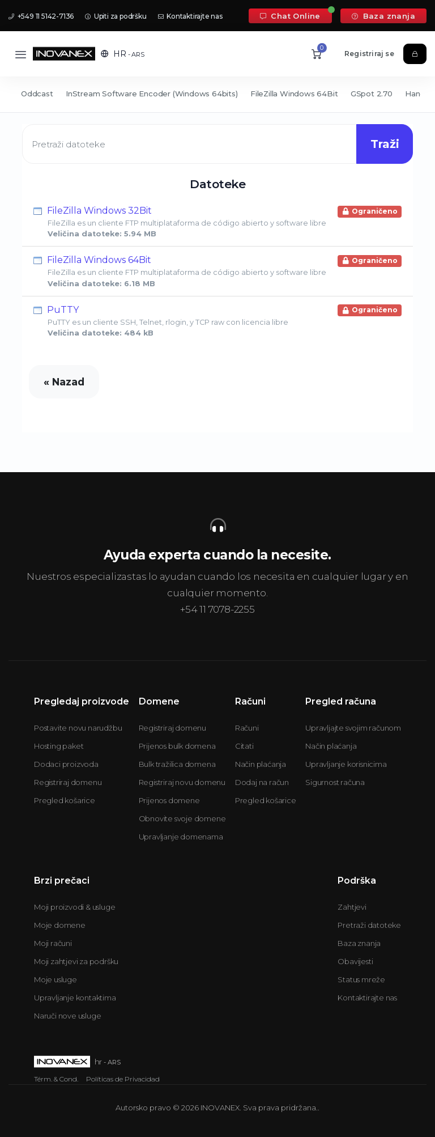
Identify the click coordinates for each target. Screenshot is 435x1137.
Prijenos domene (169, 800)
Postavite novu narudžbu (78, 727)
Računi (247, 727)
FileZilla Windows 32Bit (217, 221)
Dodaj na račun (262, 782)
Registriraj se (369, 53)
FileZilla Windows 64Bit (294, 93)
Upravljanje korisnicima (345, 764)
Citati (244, 745)
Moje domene (60, 925)
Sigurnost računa (335, 782)
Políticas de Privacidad (123, 1079)
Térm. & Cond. (56, 1079)
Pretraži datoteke (369, 925)
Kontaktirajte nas (190, 16)
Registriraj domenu (67, 782)
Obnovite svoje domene (182, 818)
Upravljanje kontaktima (75, 997)
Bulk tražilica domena (177, 764)
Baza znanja (383, 15)
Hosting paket (58, 745)
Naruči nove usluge (67, 1015)
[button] (122, 54)
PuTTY (217, 320)
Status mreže (361, 979)
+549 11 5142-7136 (41, 16)
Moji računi (53, 943)
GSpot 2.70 (372, 93)
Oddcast (37, 93)
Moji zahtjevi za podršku (76, 961)
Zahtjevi (352, 906)
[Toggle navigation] (20, 54)
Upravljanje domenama (181, 836)
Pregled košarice (64, 800)
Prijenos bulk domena (177, 745)
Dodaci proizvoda (66, 764)
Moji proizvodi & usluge (74, 906)
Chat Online (290, 15)
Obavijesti (355, 961)
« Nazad (64, 382)
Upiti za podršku (115, 16)
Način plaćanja (260, 764)
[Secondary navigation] (217, 95)
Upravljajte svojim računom (353, 727)
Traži (384, 144)
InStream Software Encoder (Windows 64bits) (152, 93)
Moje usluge (55, 979)
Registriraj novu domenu (182, 782)
